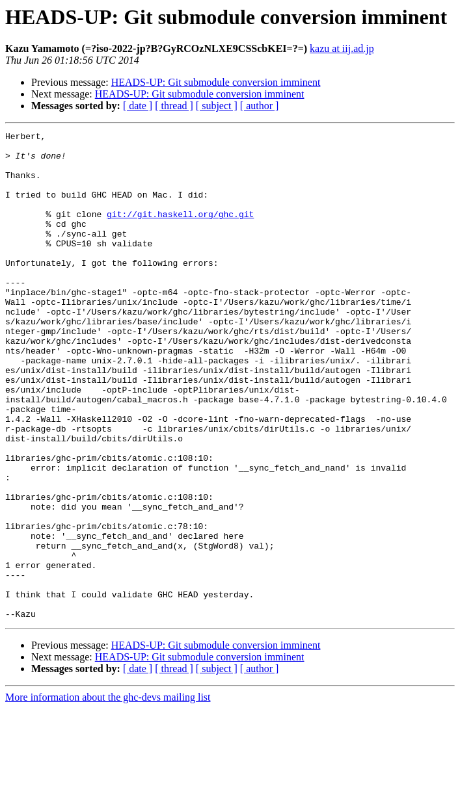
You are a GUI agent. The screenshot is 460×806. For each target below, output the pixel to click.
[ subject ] (216, 105)
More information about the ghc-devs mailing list (108, 794)
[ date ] (137, 105)
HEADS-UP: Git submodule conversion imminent (216, 82)
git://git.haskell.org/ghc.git (180, 231)
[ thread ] (174, 105)
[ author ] (259, 105)
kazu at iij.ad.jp (342, 48)
